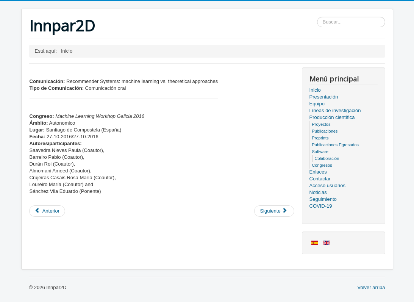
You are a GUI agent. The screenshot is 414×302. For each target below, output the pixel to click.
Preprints (320, 138)
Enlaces (318, 172)
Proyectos (321, 124)
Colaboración (327, 158)
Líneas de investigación (335, 110)
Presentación (323, 97)
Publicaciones (325, 131)
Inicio (315, 90)
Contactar (320, 179)
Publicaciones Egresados (335, 144)
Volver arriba (371, 287)
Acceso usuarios (327, 185)
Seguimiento (323, 199)
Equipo (317, 103)
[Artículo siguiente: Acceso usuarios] (274, 211)
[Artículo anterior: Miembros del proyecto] (47, 211)
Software (320, 151)
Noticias (318, 192)
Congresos (322, 165)
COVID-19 (320, 206)
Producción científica (332, 117)
